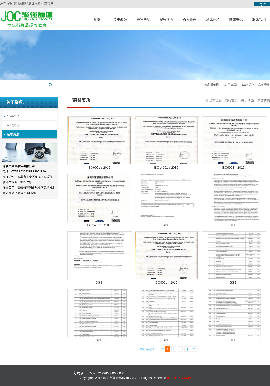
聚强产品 (143, 20)
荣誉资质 (13, 134)
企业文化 (13, 125)
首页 (97, 20)
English (262, 4)
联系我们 (259, 20)
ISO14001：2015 (166, 167)
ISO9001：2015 (99, 167)
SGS (166, 225)
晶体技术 (213, 20)
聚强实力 (166, 20)
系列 (251, 84)
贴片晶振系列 (230, 84)
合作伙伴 (189, 20)
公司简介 (13, 116)
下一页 (191, 349)
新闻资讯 (236, 20)
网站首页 (231, 100)
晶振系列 (263, 84)
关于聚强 (120, 20)
